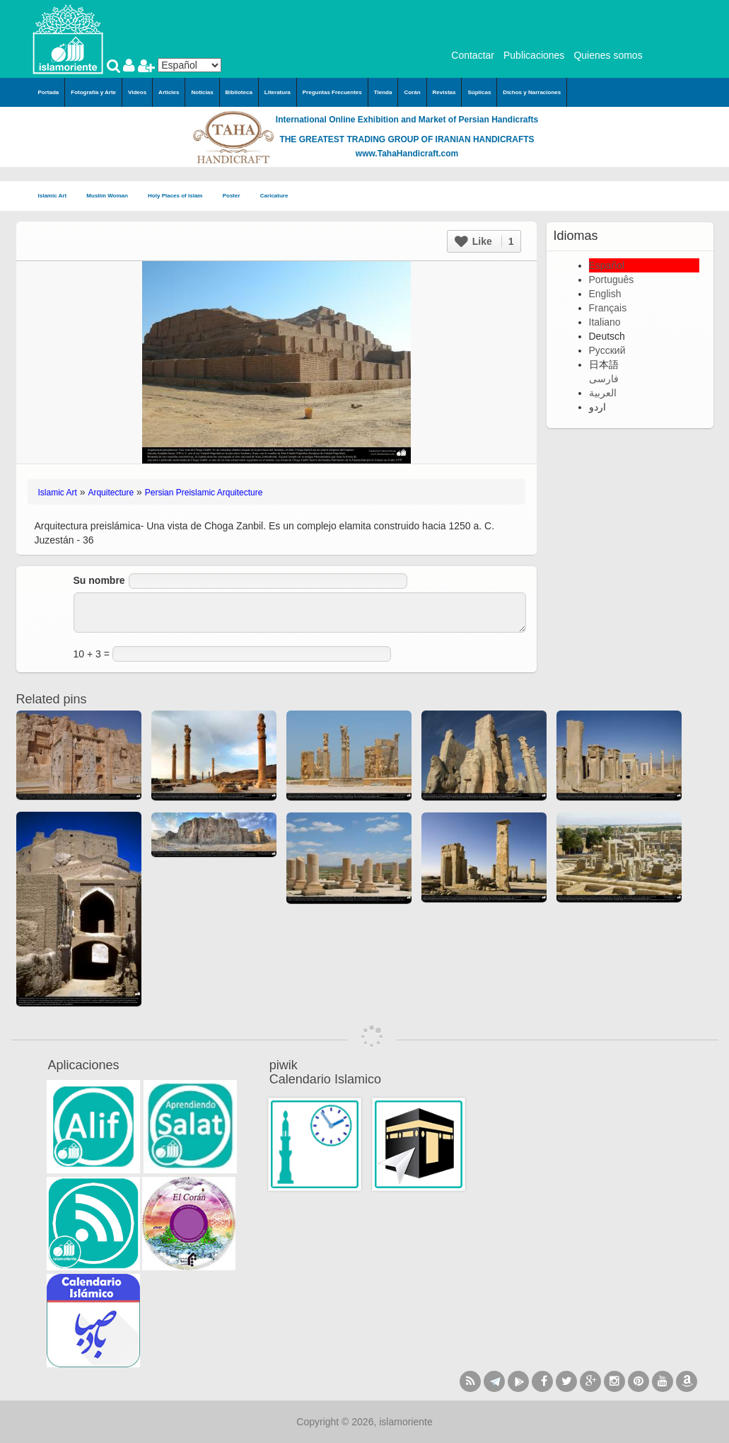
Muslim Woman (111, 196)
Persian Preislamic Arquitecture (204, 493)
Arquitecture (111, 493)
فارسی (604, 379)
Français (608, 308)
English (605, 293)
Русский (607, 350)
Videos (137, 92)
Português (611, 279)
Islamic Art (57, 196)
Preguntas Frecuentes (332, 92)
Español (607, 265)
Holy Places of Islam (179, 196)
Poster (236, 196)
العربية (603, 392)
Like (484, 241)
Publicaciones (533, 55)
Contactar (472, 55)
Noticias (202, 92)
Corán (412, 92)
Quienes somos (607, 55)
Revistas (444, 92)
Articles (168, 92)
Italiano (605, 322)
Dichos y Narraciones (532, 92)
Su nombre (99, 580)
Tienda (383, 92)
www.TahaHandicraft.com (407, 154)
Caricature (274, 195)
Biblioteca (239, 92)
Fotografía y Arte (93, 92)
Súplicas (479, 92)
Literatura (277, 92)
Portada (48, 92)
